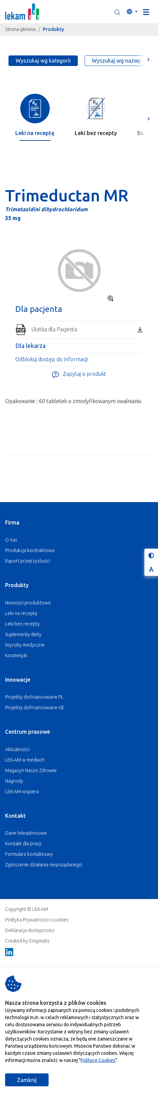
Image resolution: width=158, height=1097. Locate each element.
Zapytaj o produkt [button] (79, 374)
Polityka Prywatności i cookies (37, 920)
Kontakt (15, 816)
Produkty (17, 585)
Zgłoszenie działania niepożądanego (43, 864)
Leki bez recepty (22, 624)
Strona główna (20, 29)
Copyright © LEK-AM (26, 909)
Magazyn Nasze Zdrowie (31, 770)
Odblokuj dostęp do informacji (51, 359)
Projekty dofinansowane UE (34, 707)
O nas (11, 540)
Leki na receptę (21, 613)
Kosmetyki (16, 655)
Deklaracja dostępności (29, 930)
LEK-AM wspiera (22, 791)
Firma (12, 522)
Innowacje (17, 680)
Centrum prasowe (27, 732)
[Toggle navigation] (146, 11)
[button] (117, 11)
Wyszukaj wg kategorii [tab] (43, 60)
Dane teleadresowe (26, 833)
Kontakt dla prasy (23, 843)
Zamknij (27, 1080)
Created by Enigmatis (27, 941)
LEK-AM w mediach (25, 760)
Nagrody (14, 781)
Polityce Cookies (98, 1060)
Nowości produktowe (28, 602)
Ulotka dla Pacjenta (87, 329)
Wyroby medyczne (25, 645)
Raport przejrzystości (27, 561)
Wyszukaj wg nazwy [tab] (116, 60)
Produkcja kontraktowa (29, 550)
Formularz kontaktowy (29, 854)
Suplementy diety (23, 634)
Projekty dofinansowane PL (34, 697)
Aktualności (17, 749)
